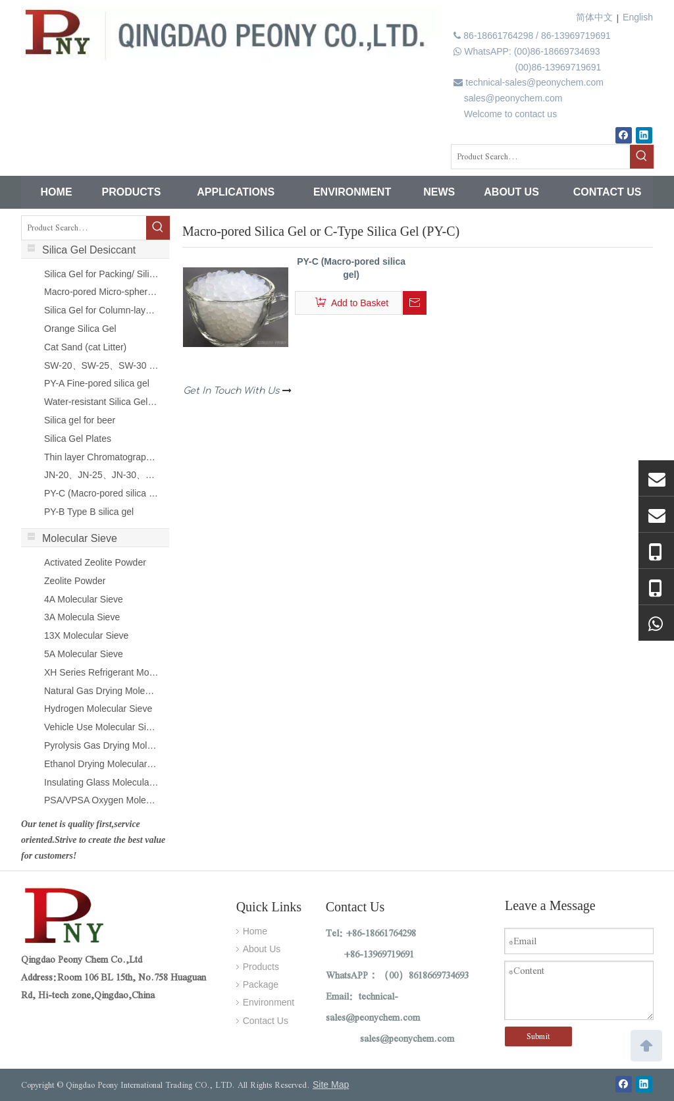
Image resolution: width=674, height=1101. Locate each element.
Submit (538, 1036)
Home (255, 931)
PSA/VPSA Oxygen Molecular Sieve (101, 800)
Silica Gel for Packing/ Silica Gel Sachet (101, 274)
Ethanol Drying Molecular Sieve (101, 764)
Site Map (331, 1084)
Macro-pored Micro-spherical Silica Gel (101, 291)
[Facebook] (623, 135)
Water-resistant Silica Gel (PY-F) (101, 401)
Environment (269, 1002)
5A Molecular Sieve (83, 654)
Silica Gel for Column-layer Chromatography (101, 310)
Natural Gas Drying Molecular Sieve (101, 690)
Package (260, 984)
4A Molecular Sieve (83, 599)
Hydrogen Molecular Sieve (98, 708)
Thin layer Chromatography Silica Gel (101, 457)
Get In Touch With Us (237, 391)
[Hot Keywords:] (642, 157)
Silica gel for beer (79, 420)
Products (261, 966)
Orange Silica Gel (80, 328)
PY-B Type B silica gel (89, 511)
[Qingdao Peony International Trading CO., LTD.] (66, 917)
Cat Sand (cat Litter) (85, 347)
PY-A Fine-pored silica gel (96, 383)
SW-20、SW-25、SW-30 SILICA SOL (101, 365)
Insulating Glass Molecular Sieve (101, 782)
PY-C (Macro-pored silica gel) (101, 493)
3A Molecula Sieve (82, 617)
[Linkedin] (644, 135)
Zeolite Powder (74, 581)
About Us (262, 949)
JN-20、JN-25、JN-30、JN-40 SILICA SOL (101, 475)
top (646, 1044)
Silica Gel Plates (77, 438)
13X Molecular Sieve (86, 635)
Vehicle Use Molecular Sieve (101, 727)
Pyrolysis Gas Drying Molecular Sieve (101, 745)
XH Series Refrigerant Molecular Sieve (101, 672)
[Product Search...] (541, 157)
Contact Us (265, 1020)
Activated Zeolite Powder (95, 562)
